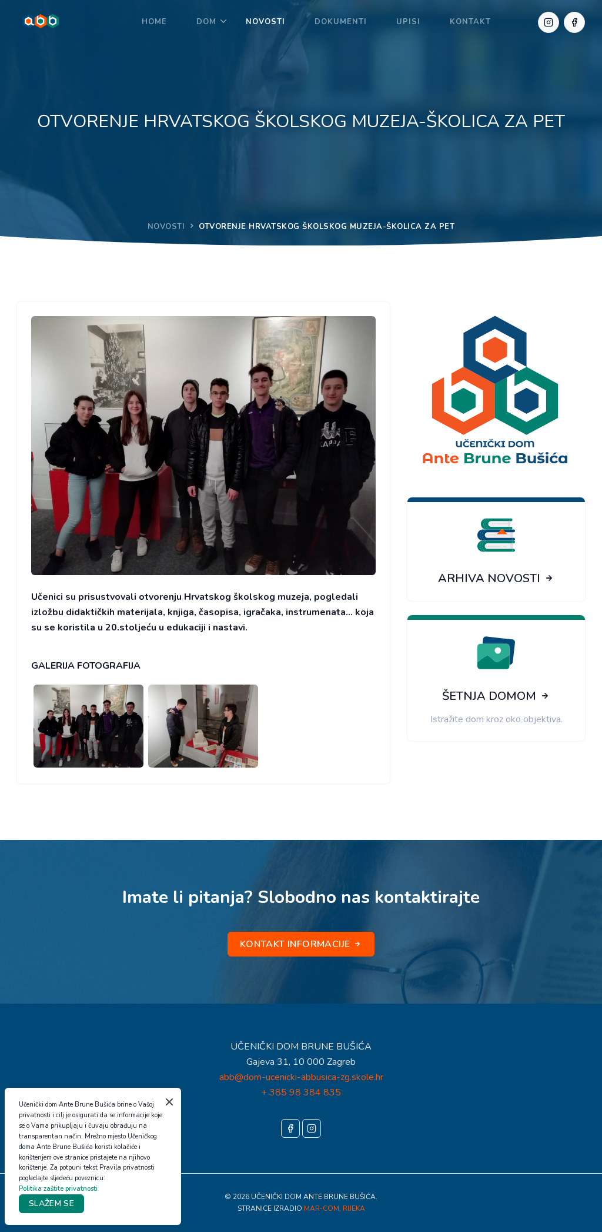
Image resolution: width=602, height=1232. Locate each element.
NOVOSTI (265, 21)
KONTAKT (470, 21)
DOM (206, 21)
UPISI (408, 21)
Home (154, 21)
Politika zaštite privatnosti (58, 1188)
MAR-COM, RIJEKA (334, 1208)
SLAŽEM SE (51, 1203)
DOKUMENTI (341, 21)
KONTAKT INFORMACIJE (301, 944)
